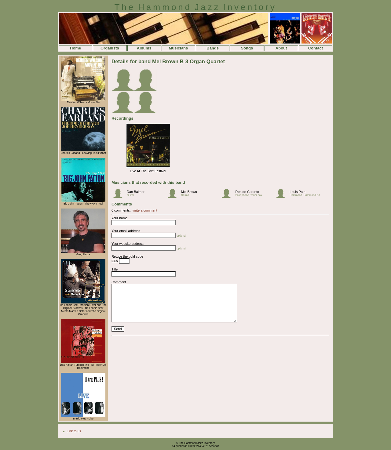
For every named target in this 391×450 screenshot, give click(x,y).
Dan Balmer (135, 192)
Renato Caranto (247, 192)
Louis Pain (297, 192)
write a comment (145, 210)
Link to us (74, 431)
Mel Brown (189, 192)
